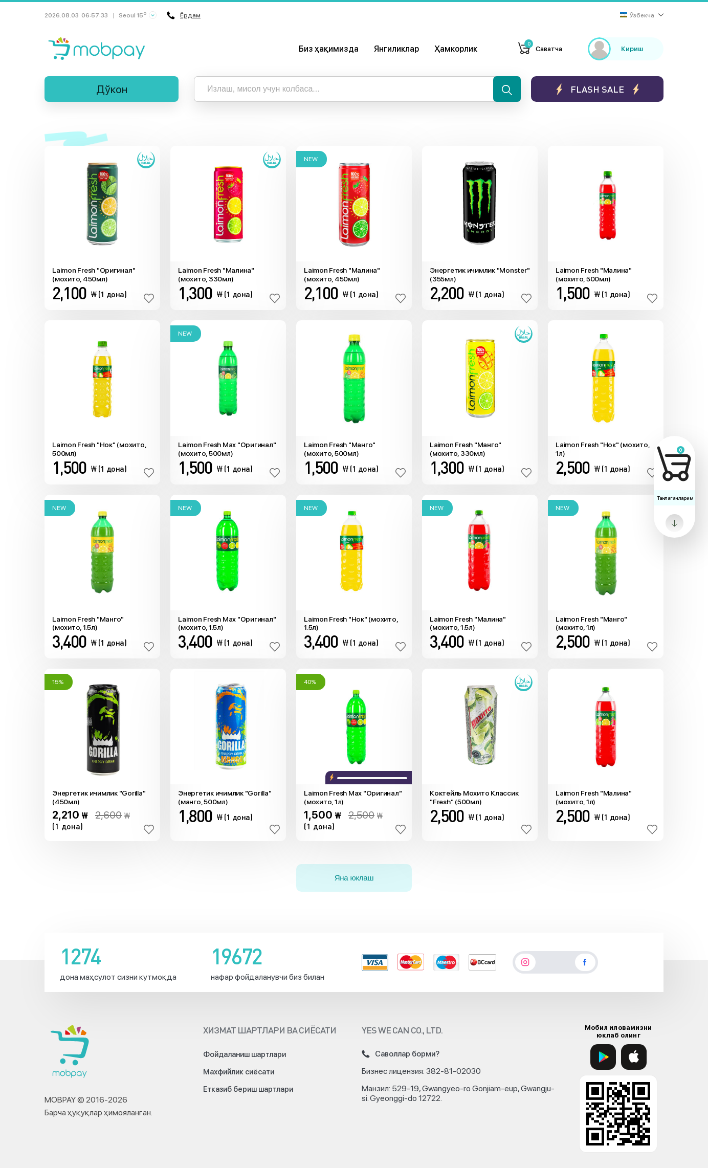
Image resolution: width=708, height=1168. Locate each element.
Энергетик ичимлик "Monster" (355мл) (479, 274)
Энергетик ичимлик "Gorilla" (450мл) (98, 797)
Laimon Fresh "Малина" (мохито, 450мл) (342, 274)
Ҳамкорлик (455, 49)
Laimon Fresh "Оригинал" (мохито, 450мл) (93, 274)
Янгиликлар (396, 49)
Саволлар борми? (400, 1054)
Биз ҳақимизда (329, 49)
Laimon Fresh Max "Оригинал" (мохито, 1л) (353, 797)
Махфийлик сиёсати (238, 1071)
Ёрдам (184, 15)
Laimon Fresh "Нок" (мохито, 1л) (602, 448)
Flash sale (597, 89)
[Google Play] (603, 1057)
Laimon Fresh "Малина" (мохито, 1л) (594, 797)
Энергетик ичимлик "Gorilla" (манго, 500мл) (224, 797)
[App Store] (634, 1057)
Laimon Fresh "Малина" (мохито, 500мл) (594, 274)
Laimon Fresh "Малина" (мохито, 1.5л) (468, 623)
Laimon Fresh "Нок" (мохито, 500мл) (99, 448)
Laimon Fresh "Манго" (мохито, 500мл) (339, 448)
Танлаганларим (675, 498)
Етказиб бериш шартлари (248, 1089)
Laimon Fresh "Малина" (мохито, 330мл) (216, 274)
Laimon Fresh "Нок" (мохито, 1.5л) (350, 623)
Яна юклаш (354, 877)
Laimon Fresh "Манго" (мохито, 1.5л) (88, 623)
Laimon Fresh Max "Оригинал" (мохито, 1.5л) (227, 623)
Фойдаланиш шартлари (244, 1054)
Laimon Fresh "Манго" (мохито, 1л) (591, 623)
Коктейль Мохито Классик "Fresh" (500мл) (474, 797)
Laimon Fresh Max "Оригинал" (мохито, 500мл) (227, 448)
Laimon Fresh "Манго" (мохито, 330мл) (465, 448)
